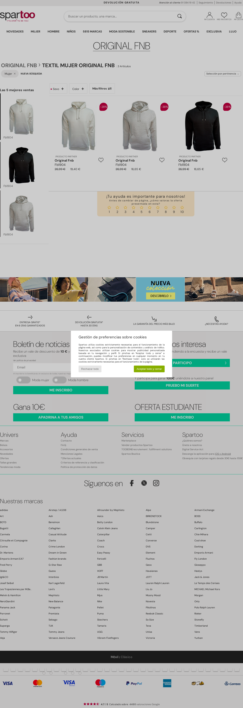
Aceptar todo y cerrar (149, 368)
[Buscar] (180, 16)
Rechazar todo (90, 368)
